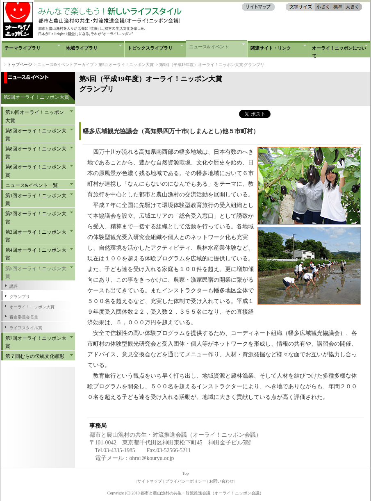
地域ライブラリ (82, 48)
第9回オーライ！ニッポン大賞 (36, 134)
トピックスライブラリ (150, 48)
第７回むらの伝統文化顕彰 (34, 356)
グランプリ (19, 296)
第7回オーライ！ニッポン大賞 (36, 342)
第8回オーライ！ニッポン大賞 (36, 152)
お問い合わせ (221, 481)
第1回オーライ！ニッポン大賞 (36, 199)
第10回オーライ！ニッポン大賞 (34, 116)
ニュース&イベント (209, 46)
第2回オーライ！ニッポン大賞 (36, 217)
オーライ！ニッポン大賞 (32, 307)
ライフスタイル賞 (25, 328)
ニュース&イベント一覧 (31, 185)
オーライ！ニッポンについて (339, 51)
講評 (13, 286)
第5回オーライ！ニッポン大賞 (36, 272)
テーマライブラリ (23, 48)
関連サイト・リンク (270, 48)
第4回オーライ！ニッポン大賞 (36, 254)
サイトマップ (149, 481)
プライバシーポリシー (185, 481)
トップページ (19, 64)
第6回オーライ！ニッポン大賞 (36, 170)
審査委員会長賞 (23, 317)
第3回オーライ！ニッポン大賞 (36, 236)
